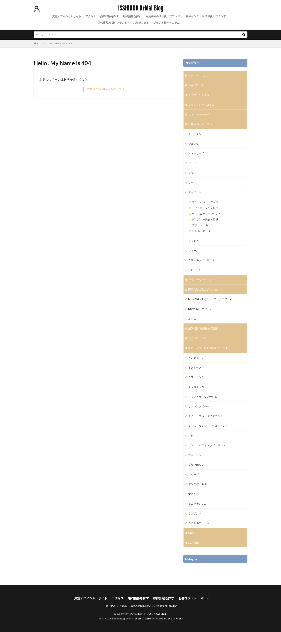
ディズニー (194, 192)
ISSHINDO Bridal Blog (140, 8)
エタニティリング (198, 75)
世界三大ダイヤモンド (201, 279)
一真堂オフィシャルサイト (65, 16)
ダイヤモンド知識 (198, 94)
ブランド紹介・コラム (166, 22)
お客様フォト (141, 22)
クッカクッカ (196, 386)
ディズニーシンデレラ (205, 207)
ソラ (190, 182)
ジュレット (194, 143)
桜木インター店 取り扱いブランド (206, 16)
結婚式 (192, 532)
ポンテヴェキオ (197, 484)
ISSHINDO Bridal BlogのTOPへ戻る (104, 89)
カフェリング (196, 377)
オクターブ (194, 367)
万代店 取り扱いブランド (112, 22)
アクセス (90, 16)
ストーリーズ (196, 153)
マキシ (192, 493)
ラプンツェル (200, 225)
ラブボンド (194, 513)
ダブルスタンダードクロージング (208, 425)
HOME (40, 43)
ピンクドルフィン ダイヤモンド (207, 445)
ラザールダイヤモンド (201, 260)
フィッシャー (196, 455)
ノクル (192, 435)
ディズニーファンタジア (206, 213)
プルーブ (193, 474)
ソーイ (192, 163)
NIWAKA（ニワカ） (200, 308)
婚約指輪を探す (109, 16)
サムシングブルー (198, 406)
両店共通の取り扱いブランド (163, 16)
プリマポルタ (196, 464)
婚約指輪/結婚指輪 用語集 (203, 328)
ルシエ (192, 318)
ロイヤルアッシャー (200, 523)
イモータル (194, 133)
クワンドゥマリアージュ (202, 396)
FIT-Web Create (140, 618)
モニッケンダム (197, 503)
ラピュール (194, 270)
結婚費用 (193, 542)
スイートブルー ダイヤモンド (205, 416)
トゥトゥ (193, 240)
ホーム (205, 598)
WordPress (175, 618)
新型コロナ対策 (197, 338)
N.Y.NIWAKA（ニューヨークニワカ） (210, 299)
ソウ (190, 172)
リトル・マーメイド (200, 114)
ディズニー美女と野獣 (205, 219)
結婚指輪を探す (132, 16)
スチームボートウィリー (206, 202)
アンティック (196, 357)
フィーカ (193, 250)
